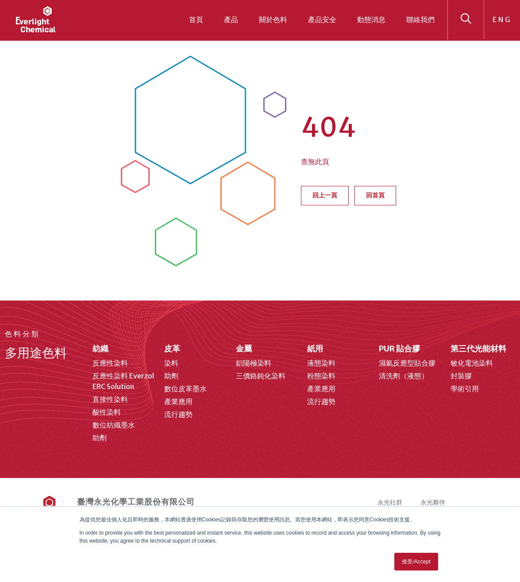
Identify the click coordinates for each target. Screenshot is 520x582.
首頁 (196, 19)
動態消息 (371, 19)
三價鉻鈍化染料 (260, 375)
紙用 (315, 348)
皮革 (172, 348)
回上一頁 (324, 195)
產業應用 (178, 401)
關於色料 (273, 19)
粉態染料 (321, 375)
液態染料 (321, 362)
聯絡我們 (420, 19)
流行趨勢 (178, 414)
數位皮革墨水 (185, 388)
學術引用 (465, 388)
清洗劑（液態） (403, 375)
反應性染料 (110, 362)
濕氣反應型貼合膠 (407, 362)
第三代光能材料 (478, 348)
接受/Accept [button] (416, 562)
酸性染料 (106, 412)
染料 (171, 362)
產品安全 (322, 19)
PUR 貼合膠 (399, 348)
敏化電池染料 (472, 362)
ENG (502, 19)
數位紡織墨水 (113, 424)
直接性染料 (110, 399)
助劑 (99, 437)
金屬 (244, 348)
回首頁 (375, 195)
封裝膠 (461, 375)
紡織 (100, 348)
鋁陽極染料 (253, 362)
